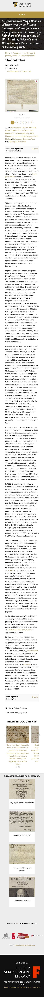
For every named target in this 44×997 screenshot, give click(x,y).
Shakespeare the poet (22, 835)
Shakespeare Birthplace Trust (23, 139)
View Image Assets (36, 81)
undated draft (32, 651)
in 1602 (10, 570)
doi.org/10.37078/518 (17, 142)
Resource (17, 53)
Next (39, 735)
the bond (26, 664)
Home (7, 53)
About (34, 923)
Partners (24, 923)
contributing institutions (24, 945)
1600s (32, 133)
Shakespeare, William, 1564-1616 (23, 128)
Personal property (28, 56)
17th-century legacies (22, 900)
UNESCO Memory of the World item (19, 130)
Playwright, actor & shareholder (22, 803)
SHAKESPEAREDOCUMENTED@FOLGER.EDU (22, 987)
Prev (4, 735)
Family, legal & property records (22, 869)
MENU (22, 15)
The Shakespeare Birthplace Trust (19, 71)
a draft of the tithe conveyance (19, 630)
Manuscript (9, 133)
